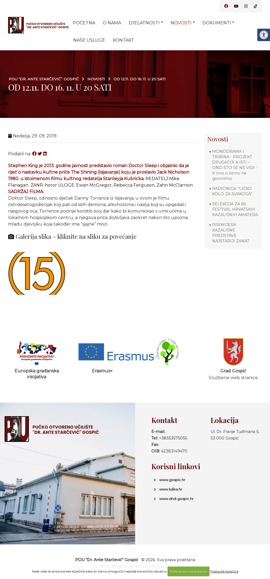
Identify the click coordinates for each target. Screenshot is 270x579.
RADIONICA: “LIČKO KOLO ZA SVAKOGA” (232, 191)
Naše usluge (89, 40)
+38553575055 (173, 438)
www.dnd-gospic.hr (176, 499)
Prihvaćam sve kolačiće (188, 571)
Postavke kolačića (224, 571)
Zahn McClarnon (174, 185)
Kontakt (123, 40)
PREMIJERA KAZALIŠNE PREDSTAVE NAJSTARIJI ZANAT (230, 232)
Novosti (181, 22)
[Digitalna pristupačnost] (263, 34)
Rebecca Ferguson (134, 185)
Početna (84, 22)
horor (51, 185)
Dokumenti (216, 22)
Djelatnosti (144, 22)
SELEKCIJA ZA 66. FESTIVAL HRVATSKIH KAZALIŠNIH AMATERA (235, 209)
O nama (112, 22)
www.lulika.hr (170, 489)
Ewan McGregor (94, 185)
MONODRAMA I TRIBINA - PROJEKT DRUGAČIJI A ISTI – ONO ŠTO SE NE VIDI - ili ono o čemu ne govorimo (235, 165)
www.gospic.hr (172, 480)
